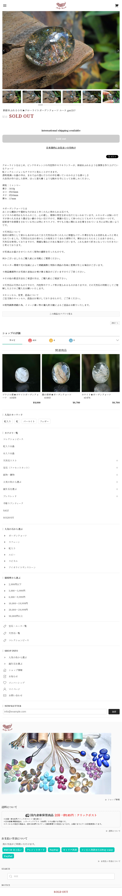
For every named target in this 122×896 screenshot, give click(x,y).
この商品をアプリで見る (61, 313)
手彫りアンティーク (13, 503)
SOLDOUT (8, 517)
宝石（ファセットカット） (16, 467)
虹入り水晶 (9, 446)
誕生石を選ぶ (10, 489)
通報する (115, 323)
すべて (12, 340)
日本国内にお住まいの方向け (61, 147)
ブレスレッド (10, 496)
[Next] (118, 50)
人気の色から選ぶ (12, 482)
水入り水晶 (9, 453)
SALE (6, 510)
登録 (114, 711)
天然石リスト (10, 460)
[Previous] (4, 50)
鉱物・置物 (9, 475)
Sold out (61, 138)
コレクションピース (13, 439)
